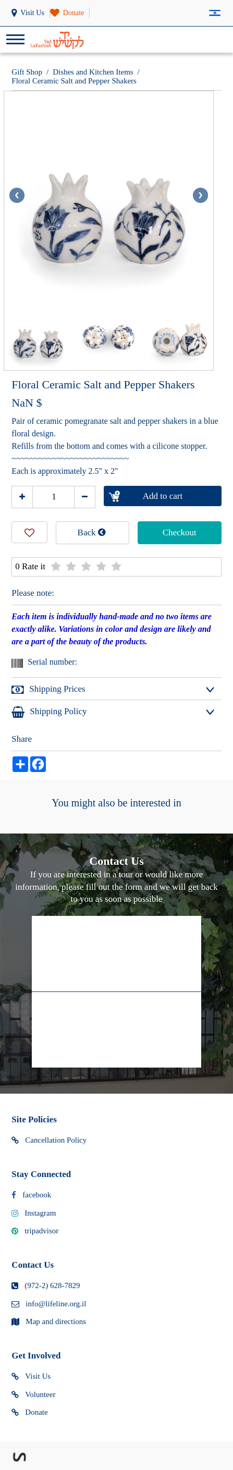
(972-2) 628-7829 (45, 1286)
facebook (31, 1195)
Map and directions (48, 1322)
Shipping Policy (49, 712)
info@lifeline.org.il (48, 1304)
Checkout (180, 532)
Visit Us (31, 1376)
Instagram (33, 1213)
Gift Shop (26, 72)
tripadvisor (34, 1231)
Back (92, 532)
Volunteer (33, 1395)
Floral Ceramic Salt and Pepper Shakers (74, 81)
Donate (29, 1412)
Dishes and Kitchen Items (93, 72)
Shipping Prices (48, 689)
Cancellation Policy (49, 1140)
